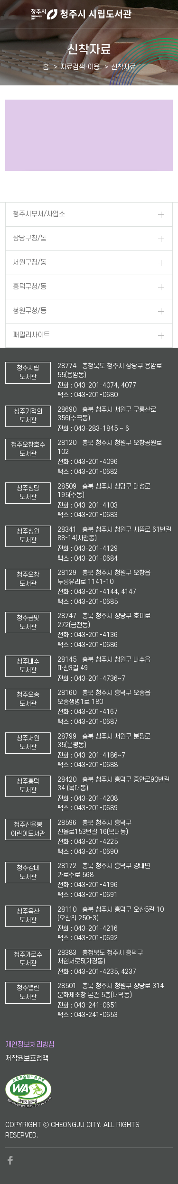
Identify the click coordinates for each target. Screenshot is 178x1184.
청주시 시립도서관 (103, 14)
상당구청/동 (30, 238)
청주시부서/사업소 (39, 214)
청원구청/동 (30, 311)
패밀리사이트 (31, 335)
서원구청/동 (30, 263)
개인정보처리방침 (30, 1045)
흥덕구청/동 (30, 287)
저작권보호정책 (26, 1058)
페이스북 (10, 1160)
